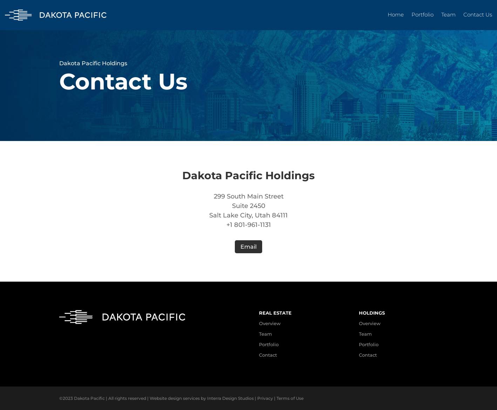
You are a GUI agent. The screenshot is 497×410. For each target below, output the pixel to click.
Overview (370, 323)
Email (248, 246)
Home (396, 15)
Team (448, 15)
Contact (268, 355)
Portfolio (422, 15)
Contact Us (477, 15)
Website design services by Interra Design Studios (202, 398)
